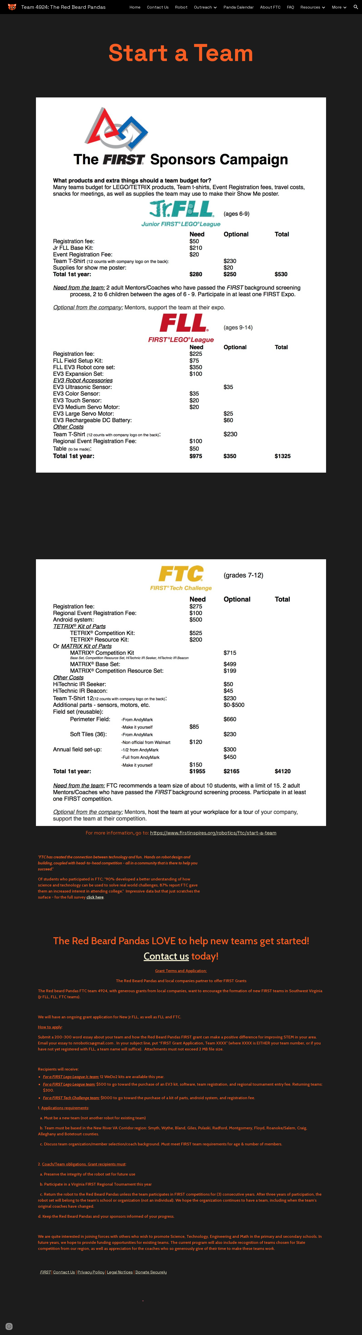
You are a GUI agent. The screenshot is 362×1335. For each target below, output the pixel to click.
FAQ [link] (290, 7)
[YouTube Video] (94, 516)
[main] (181, 52)
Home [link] (135, 7)
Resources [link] (310, 7)
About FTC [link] (270, 7)
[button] (356, 7)
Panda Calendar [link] (239, 7)
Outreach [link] (203, 7)
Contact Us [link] (158, 7)
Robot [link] (181, 7)
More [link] (337, 7)
